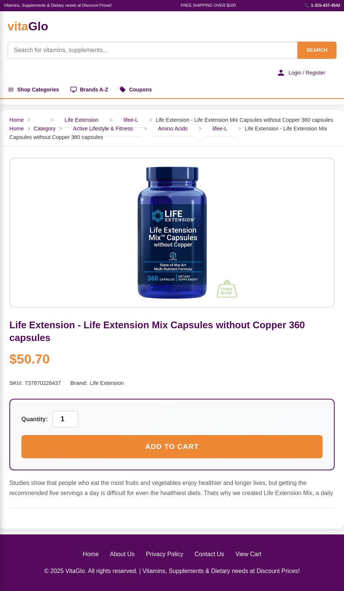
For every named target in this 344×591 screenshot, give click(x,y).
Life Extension (81, 120)
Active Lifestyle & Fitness (103, 129)
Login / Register (300, 72)
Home (16, 120)
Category (45, 129)
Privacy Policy (164, 554)
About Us (122, 554)
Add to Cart (172, 446)
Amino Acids (173, 129)
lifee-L (130, 120)
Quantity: (34, 419)
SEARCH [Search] (316, 50)
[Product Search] (152, 50)
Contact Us (209, 554)
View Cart (248, 554)
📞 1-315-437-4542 (322, 5)
